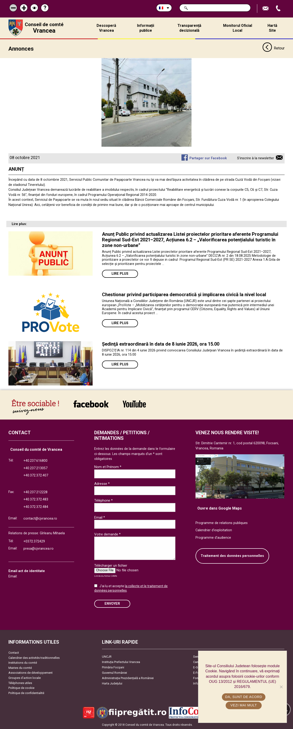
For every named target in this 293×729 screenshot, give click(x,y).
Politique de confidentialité (26, 693)
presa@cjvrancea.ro (38, 549)
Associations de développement (30, 672)
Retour (273, 48)
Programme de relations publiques (221, 523)
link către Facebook (91, 404)
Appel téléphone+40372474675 (278, 8)
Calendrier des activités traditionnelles (34, 658)
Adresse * (102, 484)
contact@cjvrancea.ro (40, 519)
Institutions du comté (22, 662)
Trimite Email (266, 8)
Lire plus (120, 274)
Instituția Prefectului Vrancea (121, 662)
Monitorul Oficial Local (237, 28)
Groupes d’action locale (24, 678)
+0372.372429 (34, 541)
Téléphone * (103, 500)
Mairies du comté (20, 668)
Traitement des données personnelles (232, 556)
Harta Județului (112, 683)
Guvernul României (114, 672)
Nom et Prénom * (107, 467)
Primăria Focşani (113, 667)
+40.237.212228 (35, 492)
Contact (13, 652)
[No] (281, 686)
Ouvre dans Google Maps (219, 508)
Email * (99, 517)
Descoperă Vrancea (106, 28)
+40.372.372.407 (35, 475)
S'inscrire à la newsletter (255, 158)
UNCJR (107, 656)
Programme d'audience (213, 538)
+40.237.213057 (35, 468)
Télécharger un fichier (110, 565)
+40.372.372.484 (35, 507)
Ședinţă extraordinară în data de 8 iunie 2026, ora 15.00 (160, 344)
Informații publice (145, 28)
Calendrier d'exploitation (213, 530)
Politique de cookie (21, 688)
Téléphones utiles (20, 683)
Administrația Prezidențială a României (128, 678)
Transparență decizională (189, 28)
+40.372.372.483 (35, 499)
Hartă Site (272, 28)
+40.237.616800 (35, 461)
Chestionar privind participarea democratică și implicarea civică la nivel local (184, 294)
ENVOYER (112, 604)
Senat (197, 656)
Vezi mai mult (243, 705)
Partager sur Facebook (208, 158)
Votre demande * (107, 534)
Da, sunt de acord (243, 697)
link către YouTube (134, 404)
